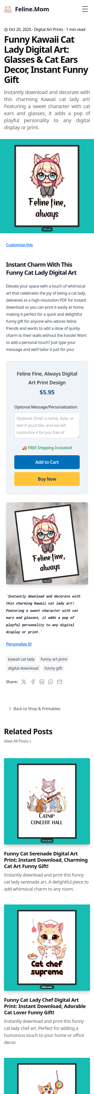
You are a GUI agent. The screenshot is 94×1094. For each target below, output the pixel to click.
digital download (23, 668)
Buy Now (47, 479)
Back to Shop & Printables (34, 708)
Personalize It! (19, 644)
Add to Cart (47, 462)
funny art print (54, 659)
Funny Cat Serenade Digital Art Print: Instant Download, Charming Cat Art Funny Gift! (46, 859)
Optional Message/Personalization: (46, 407)
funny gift (53, 668)
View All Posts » (17, 741)
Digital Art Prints (48, 29)
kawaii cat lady (21, 659)
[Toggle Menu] (85, 9)
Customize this (19, 245)
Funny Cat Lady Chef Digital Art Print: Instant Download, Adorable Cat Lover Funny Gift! (45, 1006)
